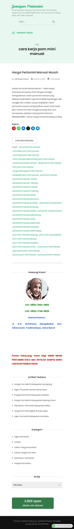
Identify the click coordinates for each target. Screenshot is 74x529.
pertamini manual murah (49, 211)
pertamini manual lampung (25, 207)
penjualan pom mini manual (25, 175)
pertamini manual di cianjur (25, 203)
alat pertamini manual (29, 147)
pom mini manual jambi (50, 235)
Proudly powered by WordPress (43, 522)
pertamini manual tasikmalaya (27, 231)
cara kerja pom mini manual (26, 155)
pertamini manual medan (24, 211)
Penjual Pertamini (22, 463)
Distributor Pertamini (24, 458)
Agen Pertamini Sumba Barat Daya (30, 389)
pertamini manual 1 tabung (25, 183)
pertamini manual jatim (50, 203)
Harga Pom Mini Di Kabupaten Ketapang (33, 384)
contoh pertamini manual (25, 163)
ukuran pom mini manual (24, 255)
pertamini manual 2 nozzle (25, 187)
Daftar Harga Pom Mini (25, 452)
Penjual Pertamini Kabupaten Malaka (31, 395)
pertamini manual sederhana (26, 223)
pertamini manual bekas (24, 195)
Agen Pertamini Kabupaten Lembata (31, 416)
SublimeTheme (44, 521)
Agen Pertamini (21, 436)
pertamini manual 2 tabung (25, 191)
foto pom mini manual (23, 167)
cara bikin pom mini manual (25, 151)
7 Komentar (55, 79)
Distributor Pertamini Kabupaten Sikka (32, 405)
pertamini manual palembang (27, 215)
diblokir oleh (32, 503)
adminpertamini (21, 79)
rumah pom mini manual (48, 247)
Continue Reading (24, 140)
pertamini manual (48, 175)
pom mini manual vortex (24, 247)
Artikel (17, 442)
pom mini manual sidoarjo (25, 239)
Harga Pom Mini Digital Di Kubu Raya (31, 411)
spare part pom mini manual (26, 251)
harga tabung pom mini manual (27, 171)
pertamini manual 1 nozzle (25, 179)
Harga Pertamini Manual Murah (35, 72)
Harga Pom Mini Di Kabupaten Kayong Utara (35, 400)
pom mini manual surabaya (25, 243)
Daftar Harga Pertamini (25, 447)
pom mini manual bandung (25, 235)
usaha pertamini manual (48, 255)
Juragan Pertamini (27, 6)
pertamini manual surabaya (26, 227)
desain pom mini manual (49, 163)
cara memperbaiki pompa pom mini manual (33, 159)
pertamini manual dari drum (26, 199)
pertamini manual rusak (24, 219)
